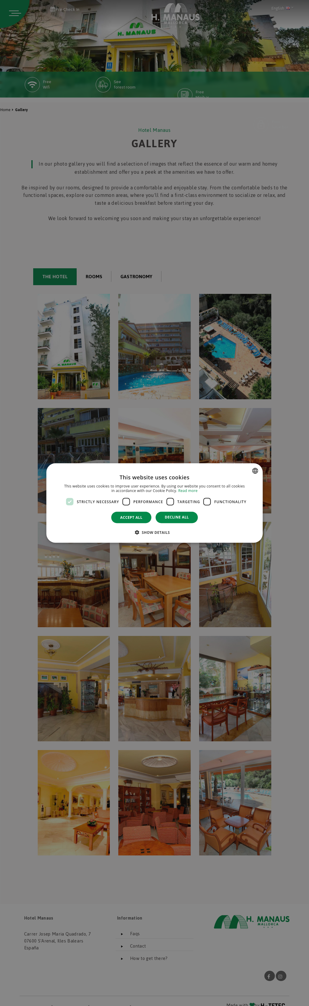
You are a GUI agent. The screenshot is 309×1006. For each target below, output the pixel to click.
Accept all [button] (131, 517)
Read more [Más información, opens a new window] (188, 490)
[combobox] (255, 471)
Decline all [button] (177, 517)
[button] (154, 532)
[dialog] (154, 503)
